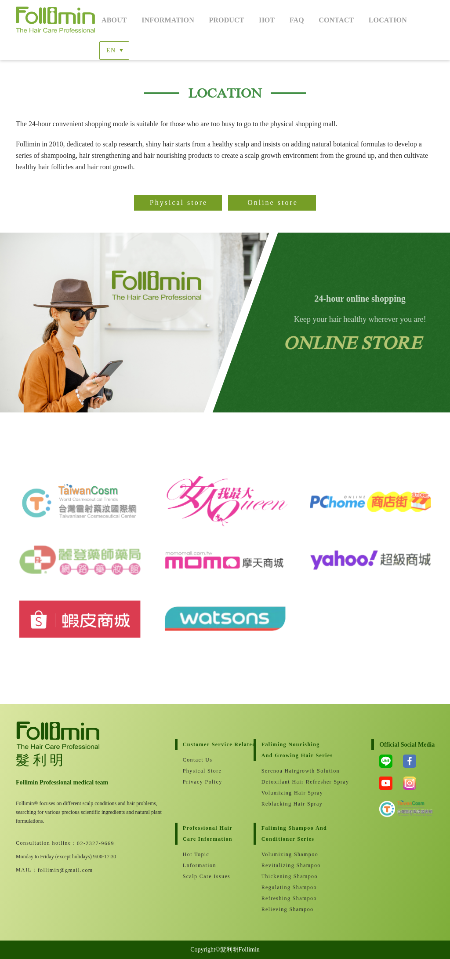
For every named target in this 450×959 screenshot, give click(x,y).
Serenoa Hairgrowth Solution (296, 771)
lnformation (199, 865)
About (114, 20)
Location (388, 20)
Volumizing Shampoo (289, 854)
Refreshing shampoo (289, 898)
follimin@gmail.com (65, 870)
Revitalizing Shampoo (291, 865)
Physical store (178, 202)
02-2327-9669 (95, 843)
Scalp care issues (206, 876)
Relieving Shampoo (287, 909)
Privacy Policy (202, 782)
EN (111, 50)
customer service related (218, 744)
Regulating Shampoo (289, 887)
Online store (272, 202)
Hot (267, 20)
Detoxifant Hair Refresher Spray (296, 782)
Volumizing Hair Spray (292, 793)
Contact (336, 20)
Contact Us (198, 760)
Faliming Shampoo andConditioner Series (294, 833)
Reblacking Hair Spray (292, 804)
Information (168, 20)
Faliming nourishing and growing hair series (296, 749)
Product (226, 20)
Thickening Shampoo (289, 876)
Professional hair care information (207, 833)
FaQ (297, 20)
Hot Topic (196, 854)
